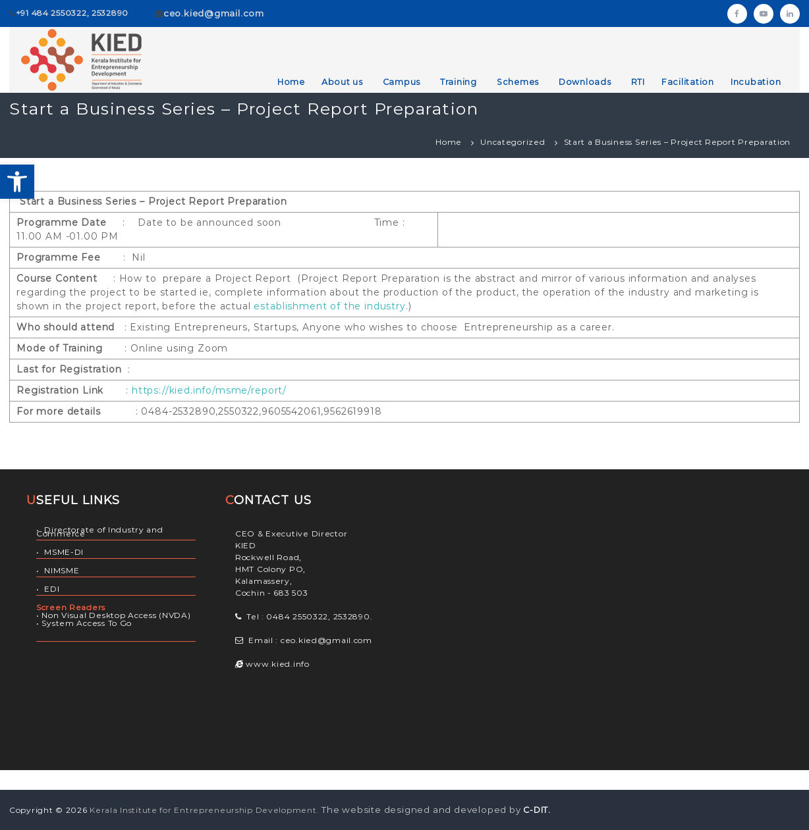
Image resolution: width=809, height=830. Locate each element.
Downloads (585, 82)
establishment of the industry (329, 306)
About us (342, 82)
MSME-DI (64, 552)
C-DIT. (537, 810)
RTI (638, 82)
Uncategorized (512, 142)
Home (291, 82)
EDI (51, 589)
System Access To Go (87, 623)
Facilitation (687, 82)
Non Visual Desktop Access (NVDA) (116, 615)
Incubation (756, 82)
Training (458, 82)
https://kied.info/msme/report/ (209, 390)
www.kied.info (277, 664)
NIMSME (61, 570)
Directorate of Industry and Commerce (99, 531)
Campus (402, 82)
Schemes (518, 82)
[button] (17, 182)
